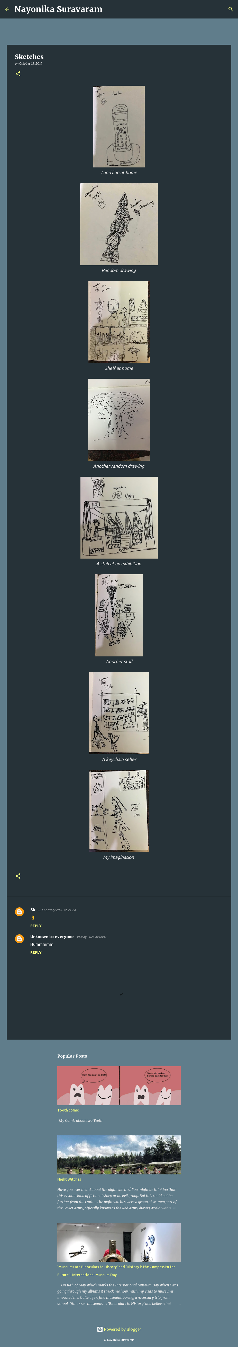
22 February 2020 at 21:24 (56, 910)
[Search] (109, 9)
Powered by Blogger (119, 1329)
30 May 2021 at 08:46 (91, 937)
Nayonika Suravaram (58, 9)
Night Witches (69, 1179)
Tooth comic (68, 1110)
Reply (36, 926)
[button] (18, 74)
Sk (32, 909)
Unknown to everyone (52, 936)
